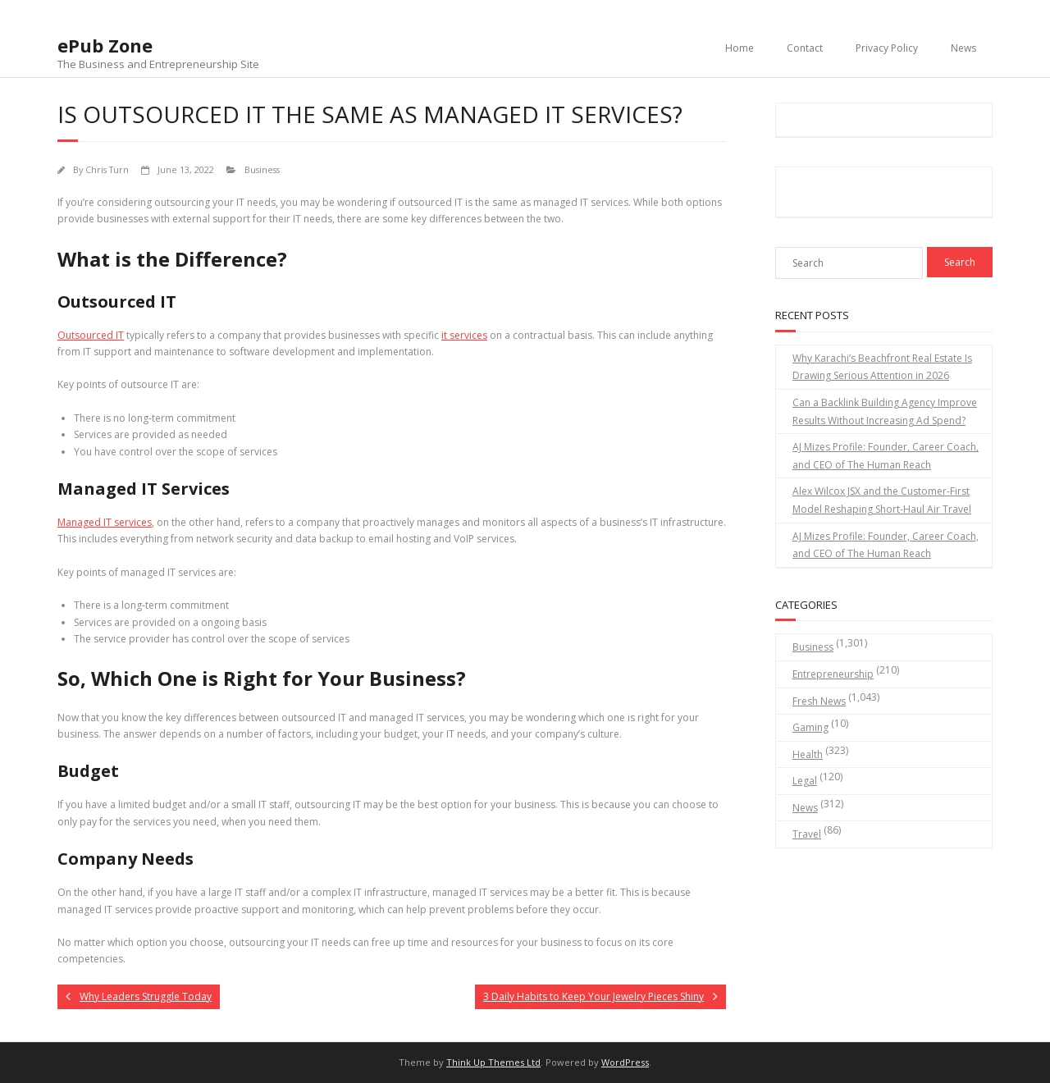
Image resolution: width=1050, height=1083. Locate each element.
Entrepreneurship (833, 674)
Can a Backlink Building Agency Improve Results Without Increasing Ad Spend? (884, 411)
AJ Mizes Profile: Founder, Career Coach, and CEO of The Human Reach (885, 456)
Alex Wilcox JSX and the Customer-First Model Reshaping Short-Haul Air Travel (881, 500)
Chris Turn (107, 169)
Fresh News (819, 701)
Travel (806, 834)
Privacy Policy (887, 48)
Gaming (810, 727)
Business (262, 169)
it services (464, 335)
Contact (805, 48)
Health (807, 754)
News (963, 48)
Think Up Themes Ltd (493, 1062)
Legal (804, 781)
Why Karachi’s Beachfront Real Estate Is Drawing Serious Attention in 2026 (882, 367)
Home (739, 48)
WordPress (625, 1062)
